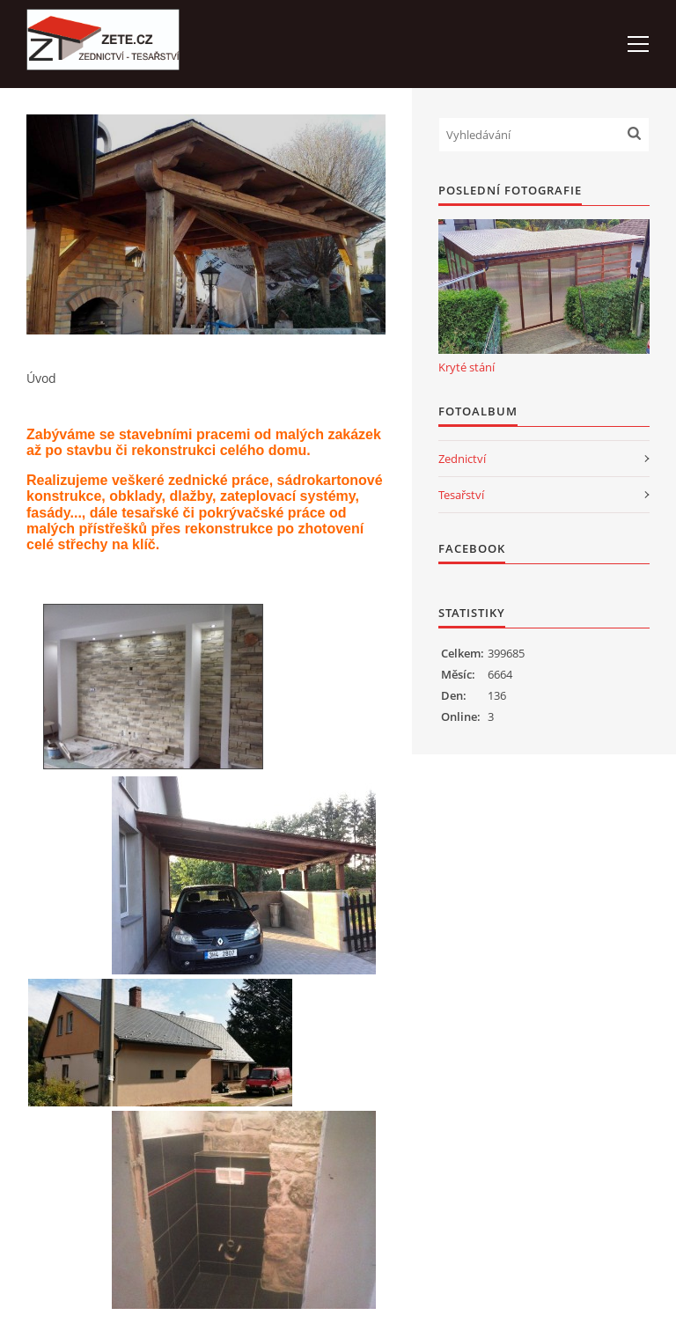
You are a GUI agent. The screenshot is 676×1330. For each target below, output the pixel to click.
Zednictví (462, 459)
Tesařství (461, 495)
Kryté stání (466, 367)
